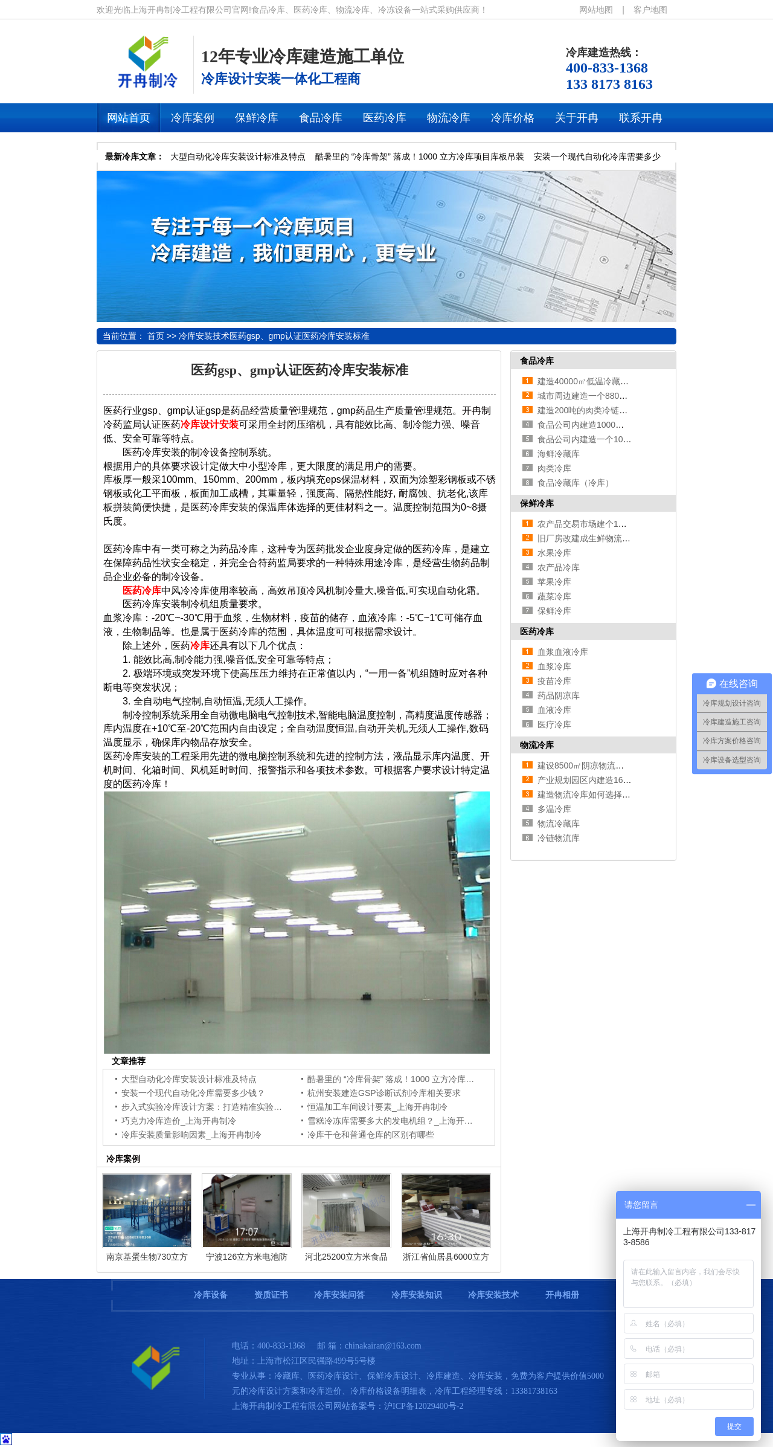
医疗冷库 (554, 724)
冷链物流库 (558, 838)
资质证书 (271, 1295)
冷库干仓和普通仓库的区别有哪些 (370, 1134)
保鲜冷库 (537, 503)
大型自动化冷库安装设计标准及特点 (238, 156)
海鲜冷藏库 (558, 454)
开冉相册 (562, 1295)
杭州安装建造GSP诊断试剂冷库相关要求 (384, 1093)
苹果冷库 (554, 582)
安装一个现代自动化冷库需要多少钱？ (193, 1093)
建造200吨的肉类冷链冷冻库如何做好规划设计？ (628, 410)
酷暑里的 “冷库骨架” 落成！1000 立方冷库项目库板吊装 (419, 156)
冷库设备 (211, 1295)
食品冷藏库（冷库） (575, 483)
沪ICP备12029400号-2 (423, 1406)
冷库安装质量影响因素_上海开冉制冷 (191, 1134)
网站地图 (596, 10)
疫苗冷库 (554, 681)
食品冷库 (537, 361)
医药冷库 (537, 631)
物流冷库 (537, 745)
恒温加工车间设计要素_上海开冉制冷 (377, 1107)
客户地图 (650, 10)
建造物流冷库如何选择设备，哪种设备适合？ (622, 794)
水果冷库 (554, 553)
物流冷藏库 (558, 823)
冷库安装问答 (339, 1295)
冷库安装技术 (204, 336)
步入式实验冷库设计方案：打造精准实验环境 (205, 1107)
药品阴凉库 (558, 695)
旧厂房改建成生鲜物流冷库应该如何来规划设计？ (630, 538)
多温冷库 (554, 809)
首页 (155, 336)
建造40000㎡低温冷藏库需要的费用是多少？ (621, 381)
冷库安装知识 (416, 1295)
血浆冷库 (554, 666)
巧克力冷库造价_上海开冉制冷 (178, 1121)
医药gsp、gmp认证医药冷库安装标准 (299, 336)
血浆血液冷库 (562, 652)
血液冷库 (554, 710)
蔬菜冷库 (554, 596)
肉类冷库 (554, 468)
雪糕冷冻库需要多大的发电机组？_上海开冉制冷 (398, 1121)
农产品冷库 (558, 567)
